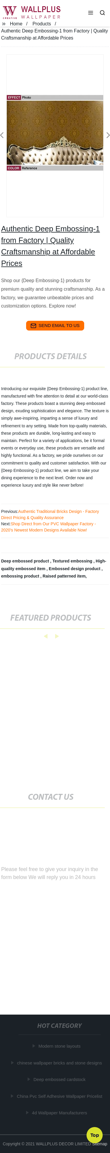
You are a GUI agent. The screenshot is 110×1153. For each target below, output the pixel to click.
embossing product (20, 576)
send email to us (55, 326)
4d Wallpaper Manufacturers (59, 1112)
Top (94, 1135)
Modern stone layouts (60, 1046)
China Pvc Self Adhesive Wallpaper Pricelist (59, 1095)
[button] (90, 13)
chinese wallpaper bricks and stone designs (59, 1062)
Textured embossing (73, 561)
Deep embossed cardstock (60, 1079)
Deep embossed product (25, 561)
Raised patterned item (64, 576)
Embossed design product (75, 568)
